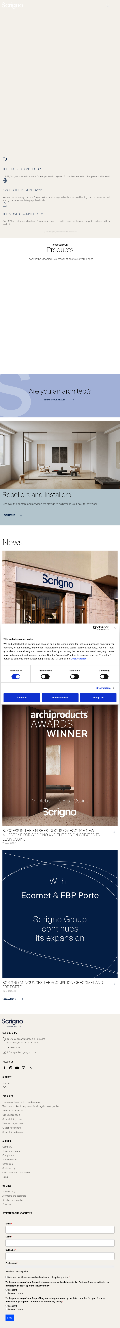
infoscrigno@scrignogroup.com (22, 1052)
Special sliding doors (12, 1119)
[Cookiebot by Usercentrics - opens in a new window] (95, 628)
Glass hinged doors (11, 1127)
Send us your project (60, 400)
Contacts (6, 1083)
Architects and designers (14, 1195)
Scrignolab (7, 1164)
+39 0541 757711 (15, 1047)
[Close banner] (115, 628)
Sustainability (8, 1168)
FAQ (4, 1087)
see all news (14, 999)
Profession (11, 1263)
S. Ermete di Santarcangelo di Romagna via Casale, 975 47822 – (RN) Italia (26, 1041)
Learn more (13, 515)
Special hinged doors (12, 1132)
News (5, 1176)
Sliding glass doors (11, 1115)
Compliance (8, 1155)
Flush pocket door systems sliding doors (21, 1102)
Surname (10, 1250)
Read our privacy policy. (17, 1271)
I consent (12, 1290)
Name (9, 1236)
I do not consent (15, 1293)
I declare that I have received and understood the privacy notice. (39, 1277)
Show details (103, 688)
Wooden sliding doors (12, 1110)
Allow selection (60, 697)
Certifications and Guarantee (16, 1172)
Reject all (22, 697)
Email (9, 1223)
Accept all (98, 697)
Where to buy (8, 1191)
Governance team (11, 1151)
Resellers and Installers (13, 1200)
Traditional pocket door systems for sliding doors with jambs (30, 1106)
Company (7, 1146)
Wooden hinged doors (12, 1123)
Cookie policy (78, 658)
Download (7, 1204)
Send (9, 1318)
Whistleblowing (9, 1159)
